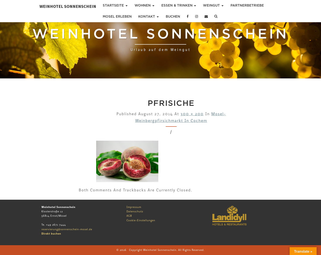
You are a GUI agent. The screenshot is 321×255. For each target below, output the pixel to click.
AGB (129, 215)
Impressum (133, 207)
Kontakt (146, 17)
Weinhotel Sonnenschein (67, 6)
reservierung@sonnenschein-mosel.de (66, 229)
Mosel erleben (117, 17)
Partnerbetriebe (247, 5)
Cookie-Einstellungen (140, 220)
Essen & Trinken (177, 5)
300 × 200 (192, 114)
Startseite (113, 5)
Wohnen (143, 5)
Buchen (173, 17)
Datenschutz (134, 211)
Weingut (211, 5)
